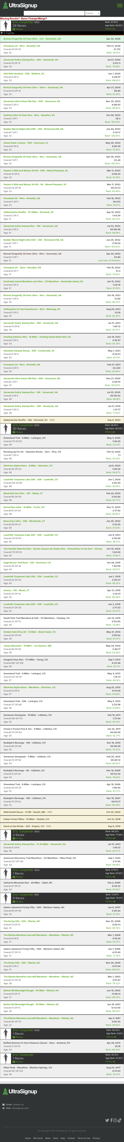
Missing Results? (10, 18)
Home (28, 1138)
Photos (18, 29)
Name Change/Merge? (34, 18)
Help (63, 1138)
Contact (71, 1138)
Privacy (96, 1138)
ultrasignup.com (20, 1108)
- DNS (29, 420)
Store (55, 1138)
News (48, 1138)
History (110, 29)
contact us (18, 1104)
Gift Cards (38, 1138)
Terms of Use (83, 1138)
